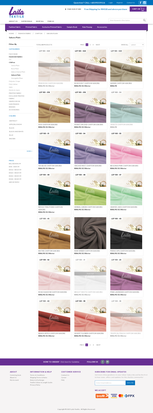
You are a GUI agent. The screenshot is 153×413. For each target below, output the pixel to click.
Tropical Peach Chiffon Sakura (125, 333)
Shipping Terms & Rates (38, 377)
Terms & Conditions (37, 375)
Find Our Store (74, 9)
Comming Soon (15, 375)
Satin (11, 87)
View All (124, 45)
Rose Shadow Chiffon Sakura (52, 292)
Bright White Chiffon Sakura (88, 292)
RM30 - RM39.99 (15, 176)
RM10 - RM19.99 (15, 170)
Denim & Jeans (14, 90)
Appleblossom (15, 124)
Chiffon (38, 33)
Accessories (102, 27)
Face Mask (13, 54)
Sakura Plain (52, 33)
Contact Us (131, 3)
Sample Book (72, 27)
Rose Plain (15, 69)
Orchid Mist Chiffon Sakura (88, 166)
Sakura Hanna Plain (18, 72)
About (13, 372)
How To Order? (61, 362)
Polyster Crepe (14, 81)
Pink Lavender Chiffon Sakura (124, 292)
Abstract (13, 121)
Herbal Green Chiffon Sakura (88, 207)
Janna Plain (15, 65)
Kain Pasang (87, 27)
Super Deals (26, 21)
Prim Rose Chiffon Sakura (50, 83)
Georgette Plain (17, 78)
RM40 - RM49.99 (15, 179)
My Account (14, 380)
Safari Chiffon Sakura (121, 83)
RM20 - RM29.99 (15, 173)
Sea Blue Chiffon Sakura (50, 166)
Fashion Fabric (15, 27)
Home (11, 33)
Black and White (16, 131)
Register (120, 3)
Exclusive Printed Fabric (52, 27)
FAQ (63, 380)
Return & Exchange (37, 380)
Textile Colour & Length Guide (41, 382)
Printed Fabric (31, 27)
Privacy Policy (35, 385)
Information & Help (41, 372)
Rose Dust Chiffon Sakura (87, 83)
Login (111, 3)
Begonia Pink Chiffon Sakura (124, 166)
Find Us (51, 21)
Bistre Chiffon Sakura (49, 251)
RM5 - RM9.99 (14, 167)
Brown (12, 139)
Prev (82, 45)
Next (98, 45)
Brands (12, 107)
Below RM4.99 (15, 164)
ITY (10, 59)
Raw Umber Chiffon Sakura (87, 251)
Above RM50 (14, 182)
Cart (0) (136, 9)
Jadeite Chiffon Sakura (121, 125)
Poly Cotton (13, 84)
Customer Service (71, 372)
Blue (11, 135)
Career (63, 377)
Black (11, 128)
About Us (13, 21)
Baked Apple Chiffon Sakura (51, 333)
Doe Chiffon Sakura (48, 125)
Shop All (40, 21)
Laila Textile (75, 409)
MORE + (29, 151)
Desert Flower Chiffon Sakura (89, 333)
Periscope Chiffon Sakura (122, 251)
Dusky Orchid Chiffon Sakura (88, 125)
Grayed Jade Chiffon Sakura (123, 207)
